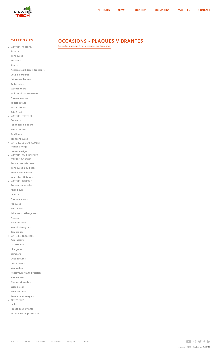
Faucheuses (17, 209)
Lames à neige (19, 152)
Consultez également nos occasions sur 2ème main (84, 46)
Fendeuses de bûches (23, 125)
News (121, 10)
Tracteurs (16, 61)
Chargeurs (16, 249)
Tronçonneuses (19, 139)
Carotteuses (17, 245)
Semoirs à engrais (21, 228)
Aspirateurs (17, 240)
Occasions (162, 10)
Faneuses (16, 204)
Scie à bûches (18, 130)
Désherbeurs (18, 264)
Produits (103, 10)
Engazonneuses (19, 98)
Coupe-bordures (20, 75)
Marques (184, 10)
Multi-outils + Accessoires (25, 94)
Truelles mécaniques (22, 296)
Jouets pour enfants (22, 309)
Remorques (17, 232)
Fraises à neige (19, 147)
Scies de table (18, 292)
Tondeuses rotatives (22, 163)
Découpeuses (18, 259)
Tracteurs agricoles (21, 185)
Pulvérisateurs (18, 223)
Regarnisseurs (18, 103)
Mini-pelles (17, 268)
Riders (14, 65)
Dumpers (16, 254)
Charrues (16, 195)
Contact (204, 10)
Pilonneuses (17, 278)
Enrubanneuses (19, 199)
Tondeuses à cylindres (23, 168)
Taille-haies (17, 84)
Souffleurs (16, 134)
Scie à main (17, 112)
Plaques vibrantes (21, 282)
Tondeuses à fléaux (21, 173)
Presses (15, 218)
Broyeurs (16, 120)
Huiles (14, 304)
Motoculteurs (18, 89)
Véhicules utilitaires (22, 177)
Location (140, 10)
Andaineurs (17, 190)
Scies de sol (17, 287)
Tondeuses (17, 56)
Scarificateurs (18, 108)
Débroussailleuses (21, 79)
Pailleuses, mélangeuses (24, 213)
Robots (15, 51)
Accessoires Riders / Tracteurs (28, 70)
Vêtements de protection (25, 314)
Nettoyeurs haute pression (26, 273)
